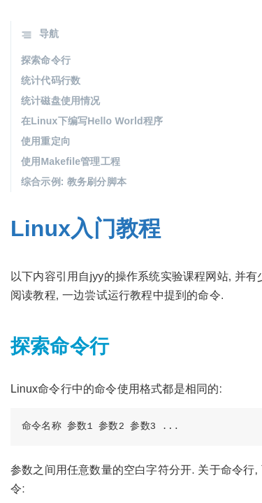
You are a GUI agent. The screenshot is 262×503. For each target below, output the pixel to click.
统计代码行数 (50, 80)
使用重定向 (46, 141)
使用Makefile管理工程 (70, 161)
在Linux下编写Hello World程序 (92, 120)
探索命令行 (46, 60)
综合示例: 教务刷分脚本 (73, 181)
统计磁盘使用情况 (61, 100)
